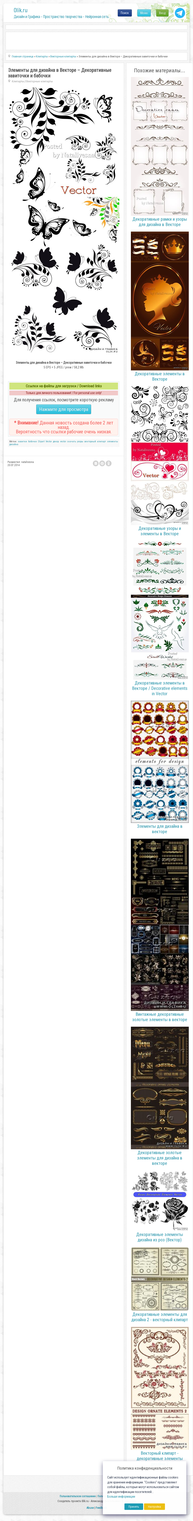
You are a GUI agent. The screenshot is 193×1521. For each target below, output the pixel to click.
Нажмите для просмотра (63, 409)
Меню (144, 13)
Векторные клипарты (39, 81)
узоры (80, 441)
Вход (162, 13)
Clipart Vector (45, 441)
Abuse (90, 1507)
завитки (22, 441)
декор (56, 441)
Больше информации (121, 1497)
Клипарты (18, 81)
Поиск (125, 13)
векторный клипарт (95, 441)
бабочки (32, 441)
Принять (133, 1506)
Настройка (154, 1506)
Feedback (101, 1507)
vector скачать (68, 441)
